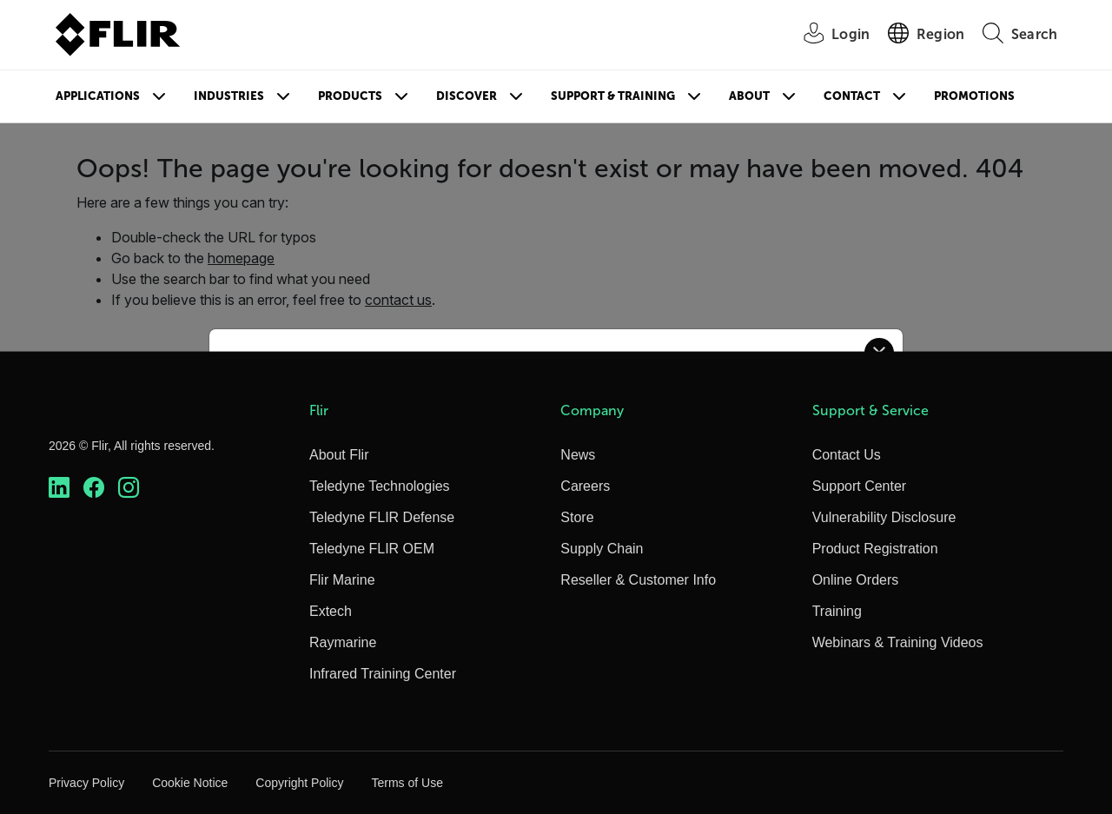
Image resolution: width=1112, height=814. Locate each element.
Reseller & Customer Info (638, 579)
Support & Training (613, 96)
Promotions (974, 96)
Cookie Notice (190, 783)
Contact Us (846, 454)
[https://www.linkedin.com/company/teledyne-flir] (59, 488)
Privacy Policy (86, 783)
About (749, 96)
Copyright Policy (299, 783)
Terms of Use (406, 783)
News (577, 454)
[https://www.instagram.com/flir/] (128, 488)
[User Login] (827, 35)
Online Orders (855, 579)
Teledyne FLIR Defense (381, 517)
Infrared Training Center (382, 673)
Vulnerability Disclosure (884, 517)
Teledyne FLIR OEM (371, 548)
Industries (229, 96)
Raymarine (342, 642)
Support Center (859, 486)
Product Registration (875, 548)
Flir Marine (342, 579)
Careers (585, 486)
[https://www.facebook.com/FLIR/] (93, 488)
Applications (98, 96)
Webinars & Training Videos (897, 642)
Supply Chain (601, 548)
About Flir (338, 454)
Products (350, 96)
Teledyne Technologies (379, 486)
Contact (852, 96)
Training (837, 611)
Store (576, 517)
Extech (330, 611)
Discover (466, 96)
